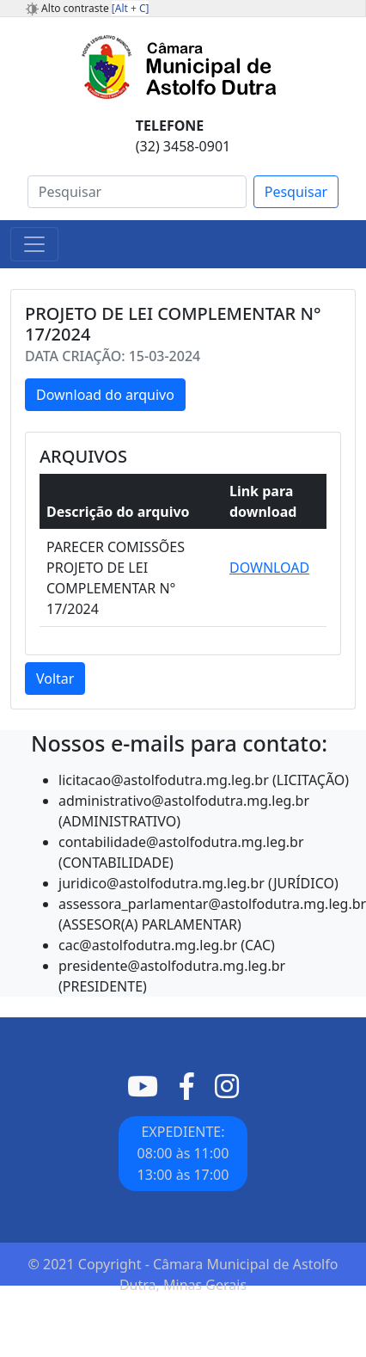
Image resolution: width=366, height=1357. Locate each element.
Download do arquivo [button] (105, 394)
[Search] (137, 191)
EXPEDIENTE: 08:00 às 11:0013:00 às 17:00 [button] (183, 1153)
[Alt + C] (130, 8)
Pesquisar (296, 191)
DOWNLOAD (269, 567)
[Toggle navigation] (34, 244)
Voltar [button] (55, 678)
